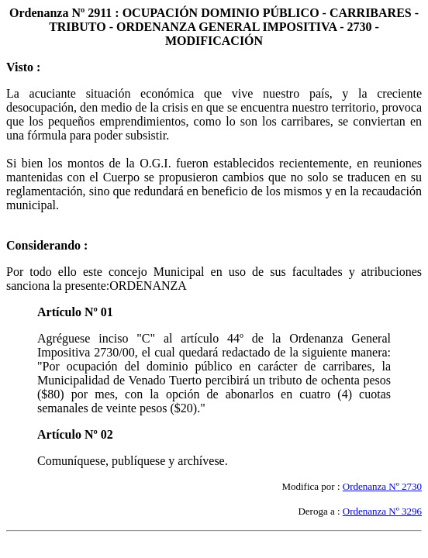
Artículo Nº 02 (75, 434)
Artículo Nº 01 (75, 312)
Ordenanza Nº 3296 (382, 511)
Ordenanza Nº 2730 (382, 486)
